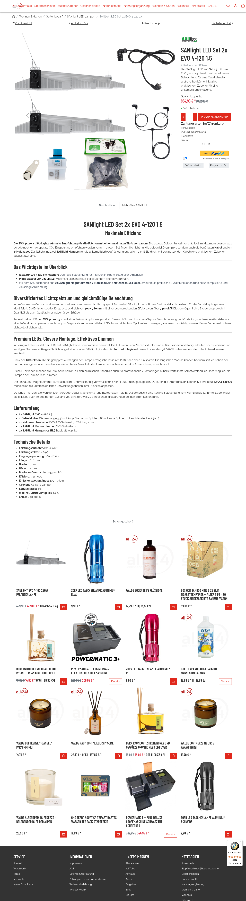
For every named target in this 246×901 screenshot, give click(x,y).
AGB (71, 868)
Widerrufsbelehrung (80, 884)
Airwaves (130, 873)
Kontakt (17, 863)
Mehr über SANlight (134, 205)
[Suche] (228, 6)
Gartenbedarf (54, 16)
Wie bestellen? (77, 889)
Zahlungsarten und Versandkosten (88, 879)
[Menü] (241, 842)
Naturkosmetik (119, 5)
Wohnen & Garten (170, 5)
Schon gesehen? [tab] (123, 521)
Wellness (190, 5)
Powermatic (31, 5)
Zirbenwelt (205, 5)
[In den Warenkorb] (63, 607)
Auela (129, 879)
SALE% (219, 5)
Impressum (75, 863)
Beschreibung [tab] (108, 205)
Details (115, 681)
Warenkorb (19, 868)
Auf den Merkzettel (194, 165)
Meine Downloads (23, 884)
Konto (16, 873)
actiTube (130, 868)
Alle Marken (132, 863)
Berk (128, 889)
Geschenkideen (97, 5)
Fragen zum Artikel (219, 165)
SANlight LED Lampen (81, 16)
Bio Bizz (130, 895)
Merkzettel (19, 879)
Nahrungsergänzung (144, 5)
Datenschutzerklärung (81, 873)
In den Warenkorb (214, 117)
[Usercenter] (235, 6)
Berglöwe (131, 884)
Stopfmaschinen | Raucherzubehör (63, 5)
